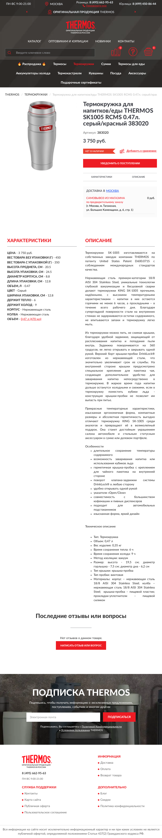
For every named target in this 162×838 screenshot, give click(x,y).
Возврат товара (111, 775)
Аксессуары (137, 73)
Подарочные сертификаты (81, 82)
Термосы (59, 64)
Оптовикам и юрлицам (68, 41)
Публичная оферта (37, 806)
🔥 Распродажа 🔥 (32, 64)
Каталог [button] (34, 41)
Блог (103, 793)
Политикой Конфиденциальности (102, 726)
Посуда (115, 73)
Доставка (106, 762)
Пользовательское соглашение (45, 812)
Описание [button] (138, 177)
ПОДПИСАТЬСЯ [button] (119, 717)
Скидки (105, 799)
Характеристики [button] (101, 177)
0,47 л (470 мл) (31, 319)
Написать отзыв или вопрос (81, 645)
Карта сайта (32, 799)
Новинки (103, 41)
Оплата (105, 769)
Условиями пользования (75, 730)
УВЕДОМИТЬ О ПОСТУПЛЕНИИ (120, 163)
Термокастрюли (70, 73)
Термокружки (83, 64)
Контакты (126, 41)
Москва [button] (112, 190)
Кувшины (96, 73)
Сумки (106, 64)
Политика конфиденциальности (122, 806)
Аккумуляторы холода (33, 73)
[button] (95, 5)
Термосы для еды (131, 64)
